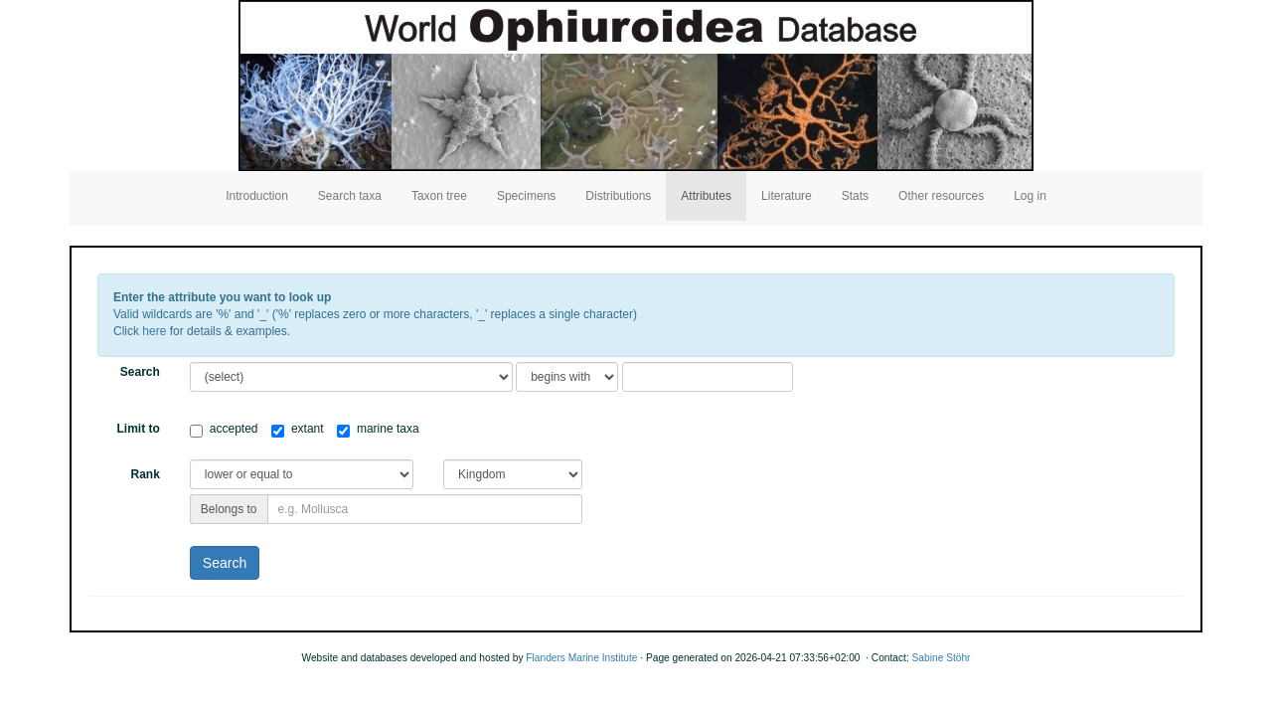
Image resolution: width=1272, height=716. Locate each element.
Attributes (706, 196)
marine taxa (378, 430)
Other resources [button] (941, 196)
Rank (144, 474)
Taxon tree (439, 196)
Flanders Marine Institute (581, 657)
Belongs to (229, 509)
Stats (855, 196)
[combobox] (425, 509)
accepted (224, 430)
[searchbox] (425, 509)
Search (140, 372)
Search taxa (350, 196)
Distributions (618, 196)
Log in (1030, 196)
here (154, 331)
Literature (786, 196)
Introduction (257, 196)
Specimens (526, 196)
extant (297, 430)
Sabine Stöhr (941, 657)
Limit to (138, 429)
